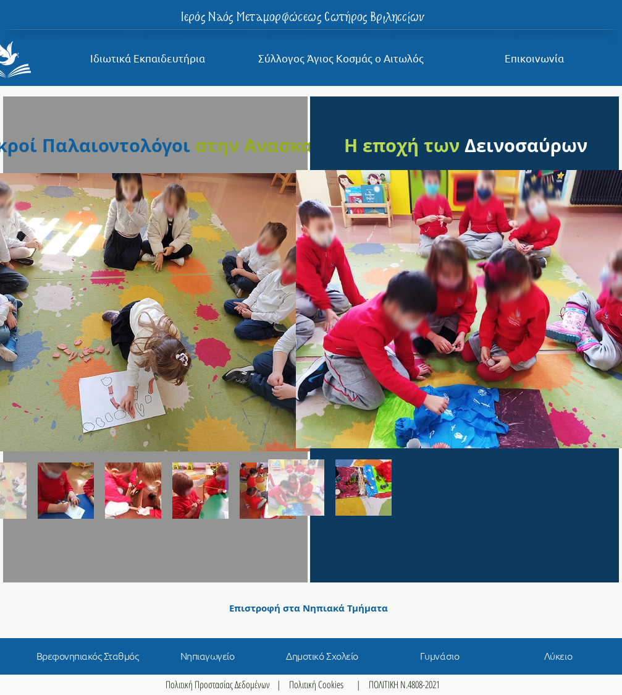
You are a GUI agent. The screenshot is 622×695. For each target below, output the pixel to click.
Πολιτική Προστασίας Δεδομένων (218, 684)
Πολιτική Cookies (316, 684)
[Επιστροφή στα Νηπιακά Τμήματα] (308, 608)
